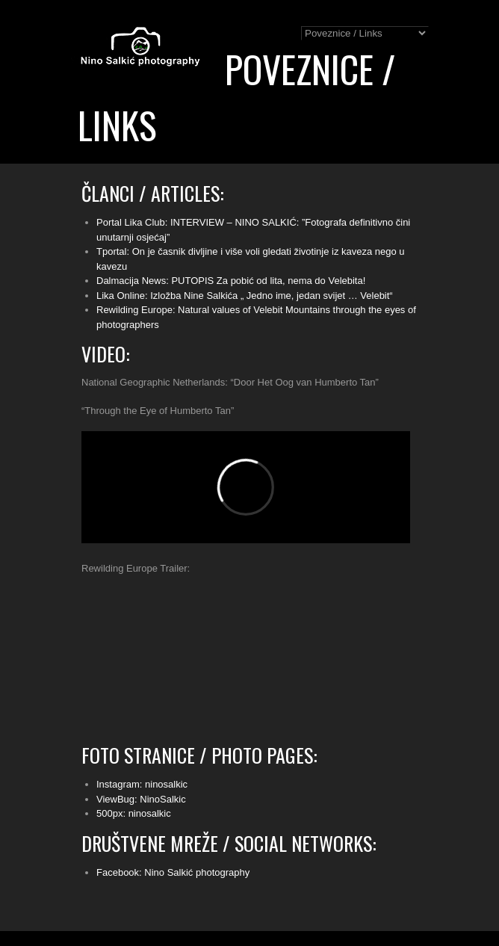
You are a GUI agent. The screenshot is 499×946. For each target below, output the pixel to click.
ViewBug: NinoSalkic (141, 799)
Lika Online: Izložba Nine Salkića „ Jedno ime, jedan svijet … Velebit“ (244, 295)
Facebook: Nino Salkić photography (173, 872)
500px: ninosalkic (133, 813)
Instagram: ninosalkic (141, 784)
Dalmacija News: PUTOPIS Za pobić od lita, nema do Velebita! (230, 280)
